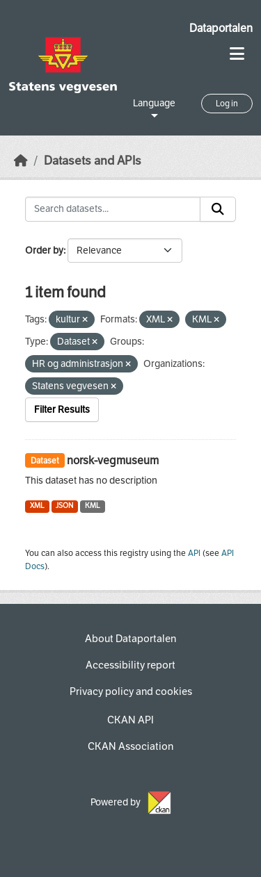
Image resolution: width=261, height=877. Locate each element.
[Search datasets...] (112, 209)
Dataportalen (221, 28)
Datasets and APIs (92, 161)
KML (92, 505)
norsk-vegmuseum (113, 460)
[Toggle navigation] (237, 53)
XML (37, 505)
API (194, 553)
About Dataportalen (130, 638)
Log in (227, 103)
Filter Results (62, 410)
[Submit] (218, 209)
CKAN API (130, 720)
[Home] (21, 161)
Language (154, 103)
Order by (44, 250)
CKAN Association (130, 746)
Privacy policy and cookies (131, 691)
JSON (64, 505)
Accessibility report (130, 665)
